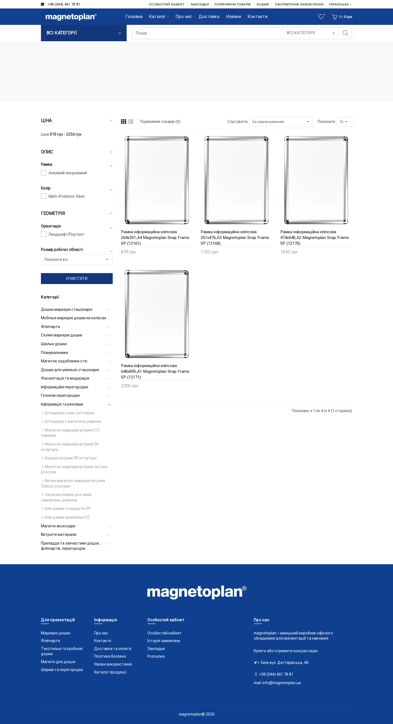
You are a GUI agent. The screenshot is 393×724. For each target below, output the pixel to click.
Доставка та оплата (112, 648)
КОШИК (263, 4)
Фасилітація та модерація (65, 378)
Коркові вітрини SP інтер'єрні (71, 458)
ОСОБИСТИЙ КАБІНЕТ (166, 4)
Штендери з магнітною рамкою (73, 421)
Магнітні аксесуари (58, 526)
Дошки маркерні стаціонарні (66, 309)
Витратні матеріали (58, 534)
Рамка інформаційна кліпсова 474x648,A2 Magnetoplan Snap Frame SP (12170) (314, 237)
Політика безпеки (110, 656)
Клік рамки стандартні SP (68, 508)
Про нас (101, 633)
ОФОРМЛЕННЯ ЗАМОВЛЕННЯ (299, 4)
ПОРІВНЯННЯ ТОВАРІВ (233, 4)
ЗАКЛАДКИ (199, 4)
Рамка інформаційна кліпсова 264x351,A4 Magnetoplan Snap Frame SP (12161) (155, 237)
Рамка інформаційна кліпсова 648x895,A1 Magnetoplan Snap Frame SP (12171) (155, 371)
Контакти (102, 641)
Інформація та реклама (62, 404)
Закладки (156, 648)
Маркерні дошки (55, 633)
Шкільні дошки (54, 344)
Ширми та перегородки (62, 669)
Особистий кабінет (164, 633)
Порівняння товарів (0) (160, 121)
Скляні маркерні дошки (61, 335)
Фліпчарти (50, 326)
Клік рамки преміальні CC (67, 517)
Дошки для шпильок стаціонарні (70, 370)
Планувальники (54, 352)
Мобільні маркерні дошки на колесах (73, 318)
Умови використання (113, 664)
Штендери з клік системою (69, 413)
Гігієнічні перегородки (60, 395)
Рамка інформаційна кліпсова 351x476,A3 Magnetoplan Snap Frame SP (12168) (235, 237)
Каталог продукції (110, 672)
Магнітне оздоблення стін (64, 361)
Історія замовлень (163, 641)
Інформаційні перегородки (64, 387)
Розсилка (156, 656)
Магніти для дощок (58, 662)
